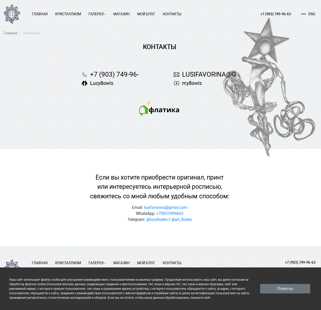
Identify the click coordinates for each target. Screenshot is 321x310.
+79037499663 (169, 213)
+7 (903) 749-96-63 (275, 14)
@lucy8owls (157, 219)
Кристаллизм (68, 14)
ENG (308, 14)
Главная (40, 14)
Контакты (172, 14)
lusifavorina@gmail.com (165, 207)
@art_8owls (181, 219)
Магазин (121, 14)
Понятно (285, 288)
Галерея (97, 14)
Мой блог (146, 14)
